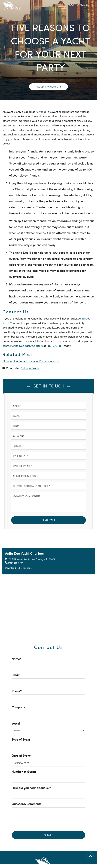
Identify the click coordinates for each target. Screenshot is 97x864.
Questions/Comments (26, 804)
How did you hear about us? (31, 788)
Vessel (16, 723)
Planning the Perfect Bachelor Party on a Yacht (30, 361)
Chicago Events (30, 368)
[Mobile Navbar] (91, 5)
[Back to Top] (90, 855)
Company (18, 707)
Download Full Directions (18, 568)
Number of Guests (24, 771)
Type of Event (21, 739)
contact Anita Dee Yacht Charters (22, 345)
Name (16, 659)
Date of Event (22, 755)
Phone (17, 691)
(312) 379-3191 (78, 5)
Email (16, 675)
